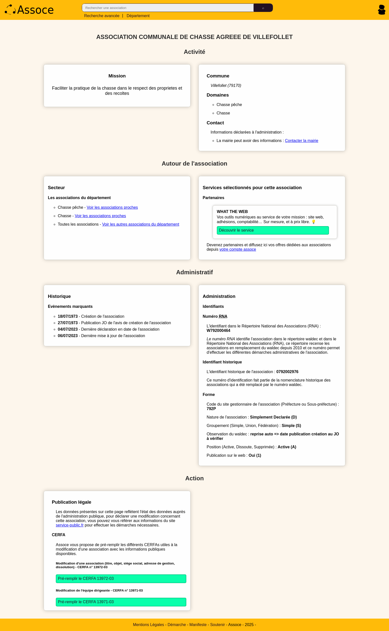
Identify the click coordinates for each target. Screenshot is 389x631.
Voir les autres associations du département (140, 224)
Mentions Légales (148, 625)
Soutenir (217, 625)
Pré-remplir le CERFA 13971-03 (86, 602)
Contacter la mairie (301, 141)
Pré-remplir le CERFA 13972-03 (86, 578)
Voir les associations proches (112, 207)
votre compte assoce (238, 249)
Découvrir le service (236, 230)
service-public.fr (70, 525)
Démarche (177, 625)
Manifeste (198, 625)
